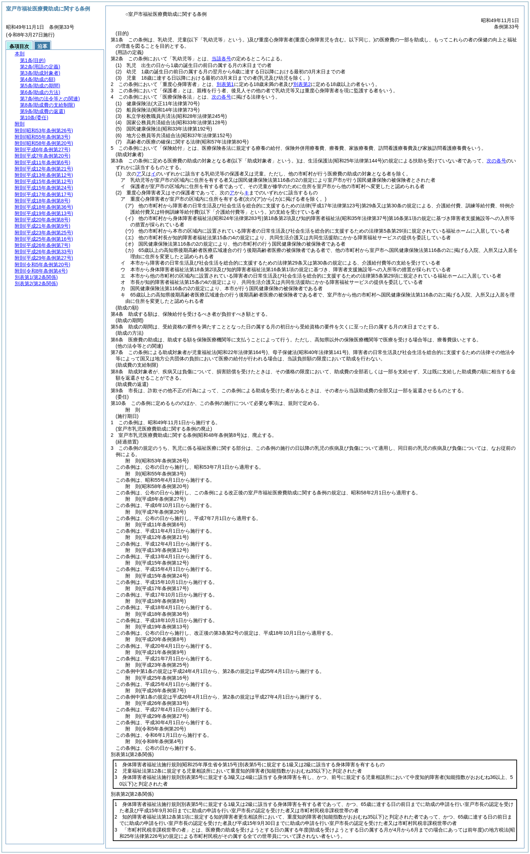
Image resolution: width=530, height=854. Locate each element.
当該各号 (221, 58)
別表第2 (302, 84)
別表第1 (225, 84)
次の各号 (221, 97)
